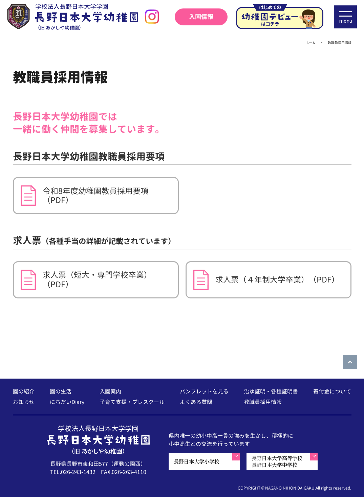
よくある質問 (196, 402)
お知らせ (24, 402)
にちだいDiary (67, 402)
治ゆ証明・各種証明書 (271, 391)
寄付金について (332, 391)
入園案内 (110, 391)
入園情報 (201, 17)
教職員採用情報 (263, 402)
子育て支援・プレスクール (132, 402)
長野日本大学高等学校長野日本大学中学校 (277, 461)
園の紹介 (24, 391)
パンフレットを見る (204, 391)
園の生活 (60, 391)
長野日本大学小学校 (196, 461)
